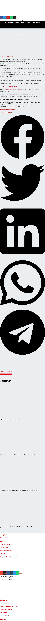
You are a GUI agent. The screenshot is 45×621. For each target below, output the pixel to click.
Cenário (2, 541)
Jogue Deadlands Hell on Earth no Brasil (10, 419)
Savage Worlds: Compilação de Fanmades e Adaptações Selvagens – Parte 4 (18, 454)
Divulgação (4, 547)
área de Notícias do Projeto (13, 89)
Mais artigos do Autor (6, 374)
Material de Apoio (6, 550)
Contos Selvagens (6, 544)
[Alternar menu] (22, 20)
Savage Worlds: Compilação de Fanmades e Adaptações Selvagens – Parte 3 (18, 490)
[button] (22, 137)
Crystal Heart (4, 538)
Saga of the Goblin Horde (8, 557)
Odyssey (3, 554)
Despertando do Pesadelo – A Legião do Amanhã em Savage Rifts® (16, 526)
